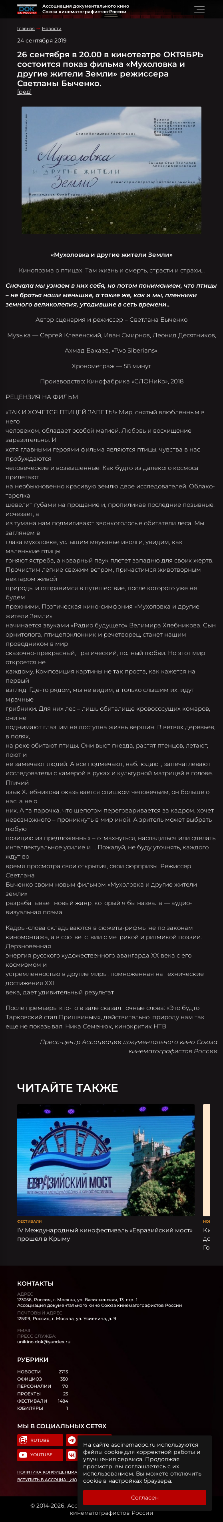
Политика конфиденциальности (57, 1472)
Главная (26, 28)
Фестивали (29, 1221)
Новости (52, 28)
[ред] (24, 91)
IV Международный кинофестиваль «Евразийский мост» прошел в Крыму (105, 1234)
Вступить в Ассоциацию (47, 1479)
